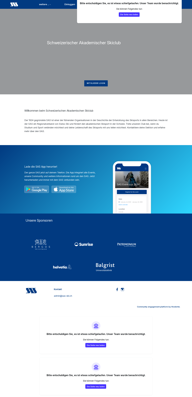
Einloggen (70, 4)
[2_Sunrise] (96, 244)
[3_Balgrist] (117, 267)
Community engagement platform (152, 307)
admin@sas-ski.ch (63, 296)
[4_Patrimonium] (138, 244)
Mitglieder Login (96, 83)
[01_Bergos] (53, 244)
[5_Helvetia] (74, 267)
